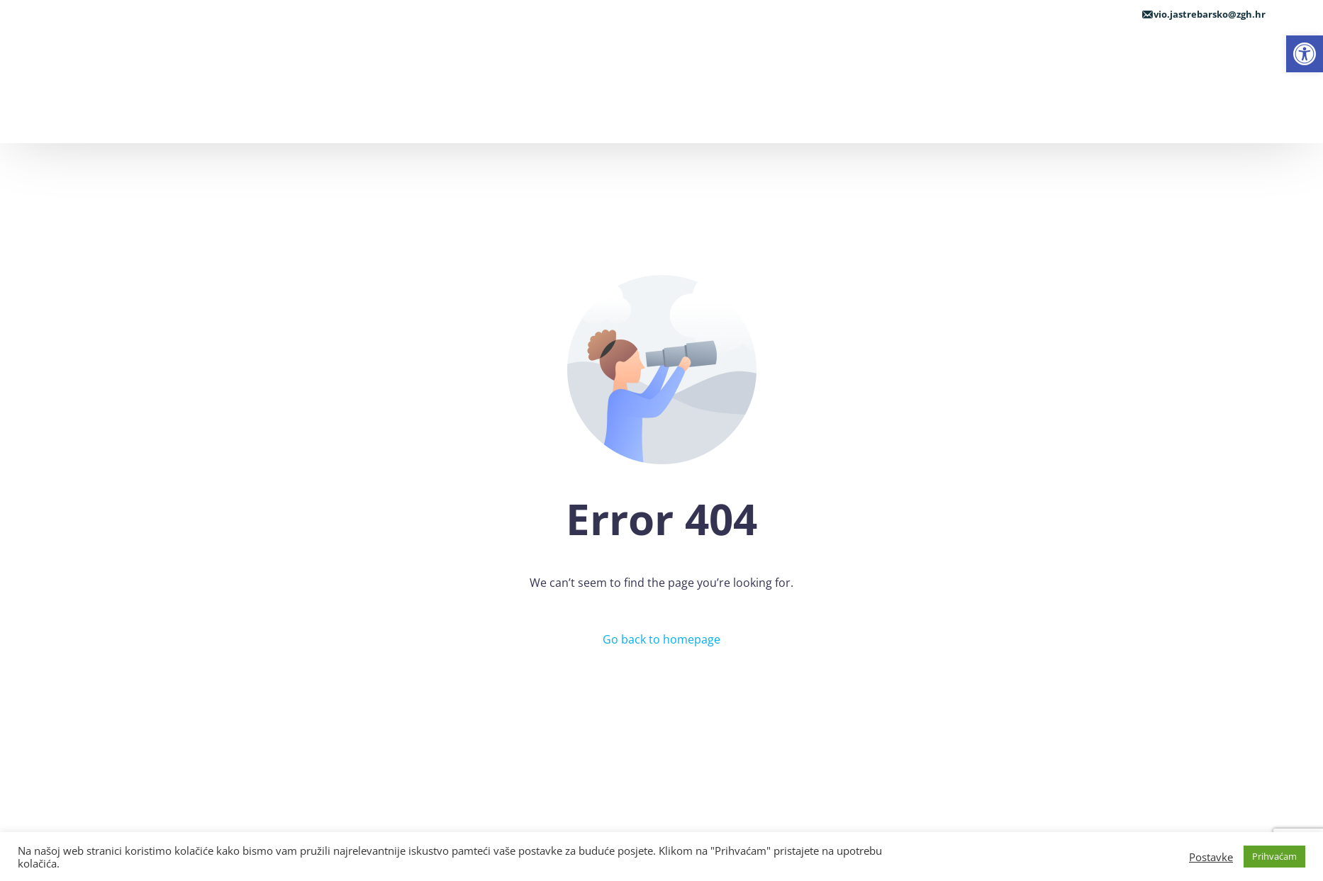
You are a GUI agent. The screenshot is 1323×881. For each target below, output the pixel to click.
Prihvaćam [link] (1274, 856)
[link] (1304, 53)
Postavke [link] (1211, 857)
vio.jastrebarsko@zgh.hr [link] (1210, 14)
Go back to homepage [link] (661, 639)
